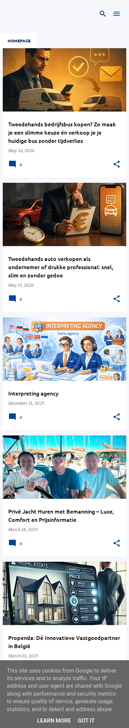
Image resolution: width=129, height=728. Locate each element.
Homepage (19, 40)
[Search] (103, 14)
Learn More (54, 720)
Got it (86, 720)
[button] (116, 164)
